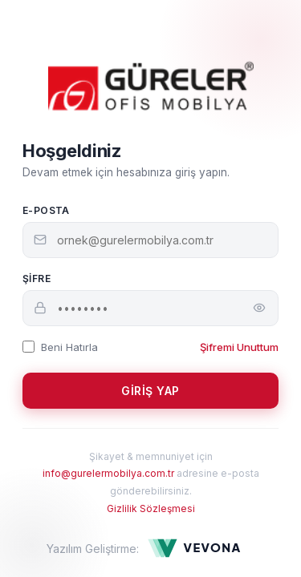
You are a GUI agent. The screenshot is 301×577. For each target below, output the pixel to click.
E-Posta (46, 210)
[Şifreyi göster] (259, 307)
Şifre (36, 278)
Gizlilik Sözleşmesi (151, 508)
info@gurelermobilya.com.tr (108, 473)
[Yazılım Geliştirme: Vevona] (200, 548)
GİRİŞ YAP (150, 390)
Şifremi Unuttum (239, 347)
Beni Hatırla (60, 347)
